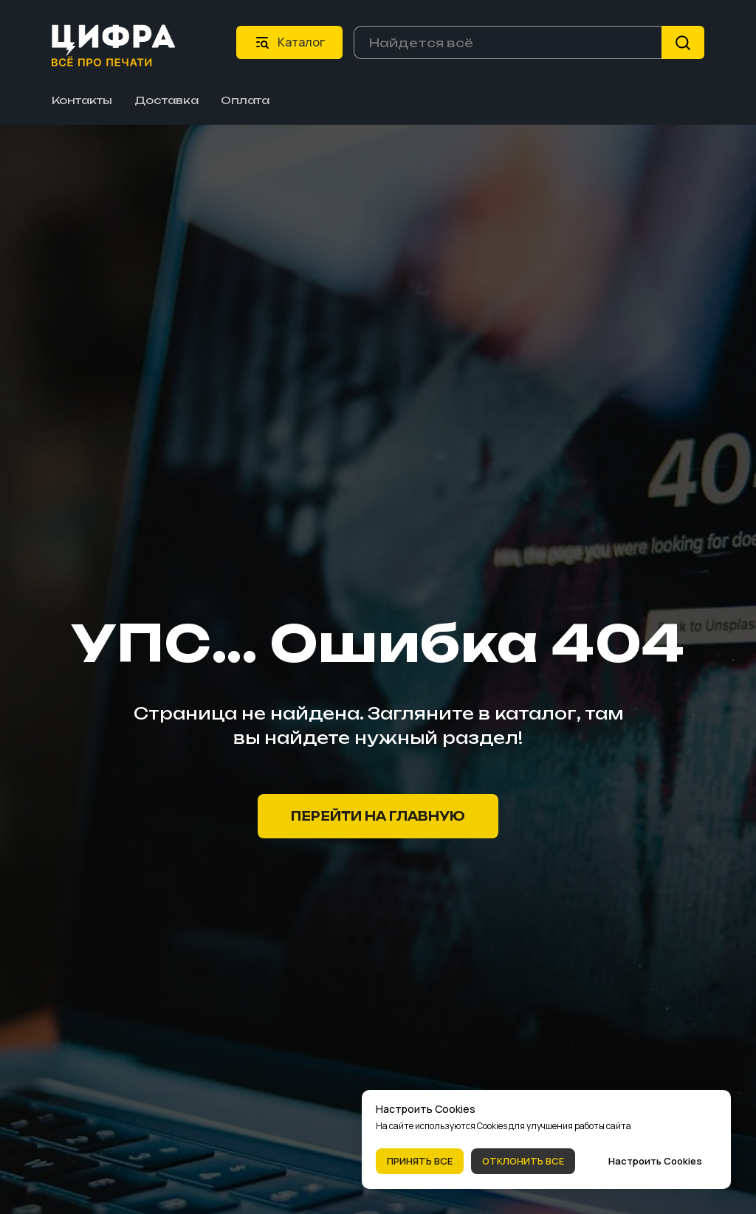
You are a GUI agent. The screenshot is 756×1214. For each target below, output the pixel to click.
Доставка (166, 100)
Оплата (245, 100)
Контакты (82, 100)
